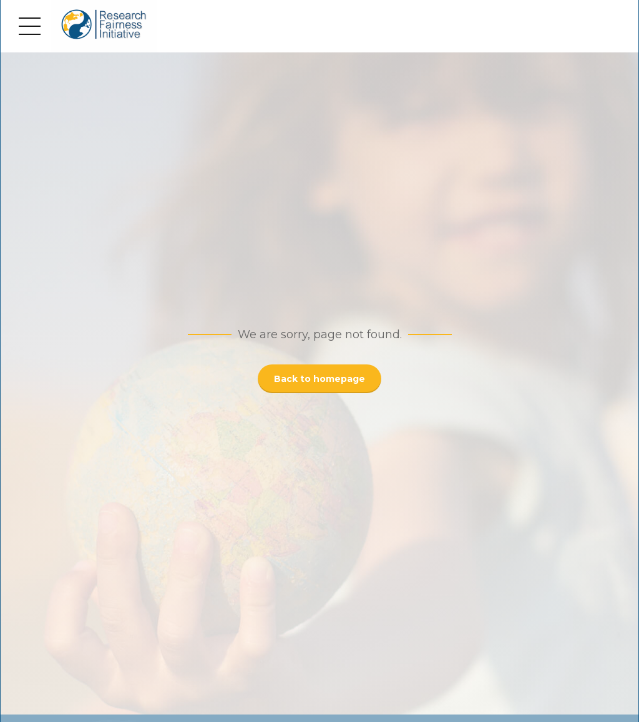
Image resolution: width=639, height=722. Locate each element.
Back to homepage (319, 378)
